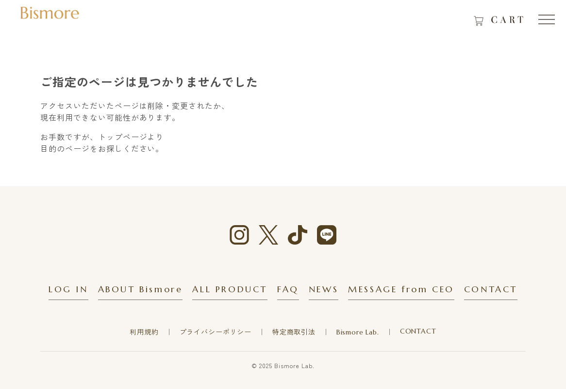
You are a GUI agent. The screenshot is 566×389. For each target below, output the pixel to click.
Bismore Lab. (357, 332)
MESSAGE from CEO (401, 289)
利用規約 (144, 332)
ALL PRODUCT (229, 289)
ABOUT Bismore (140, 289)
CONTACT (490, 289)
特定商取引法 (294, 332)
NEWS (323, 289)
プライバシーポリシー (215, 332)
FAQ (288, 289)
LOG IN (68, 289)
